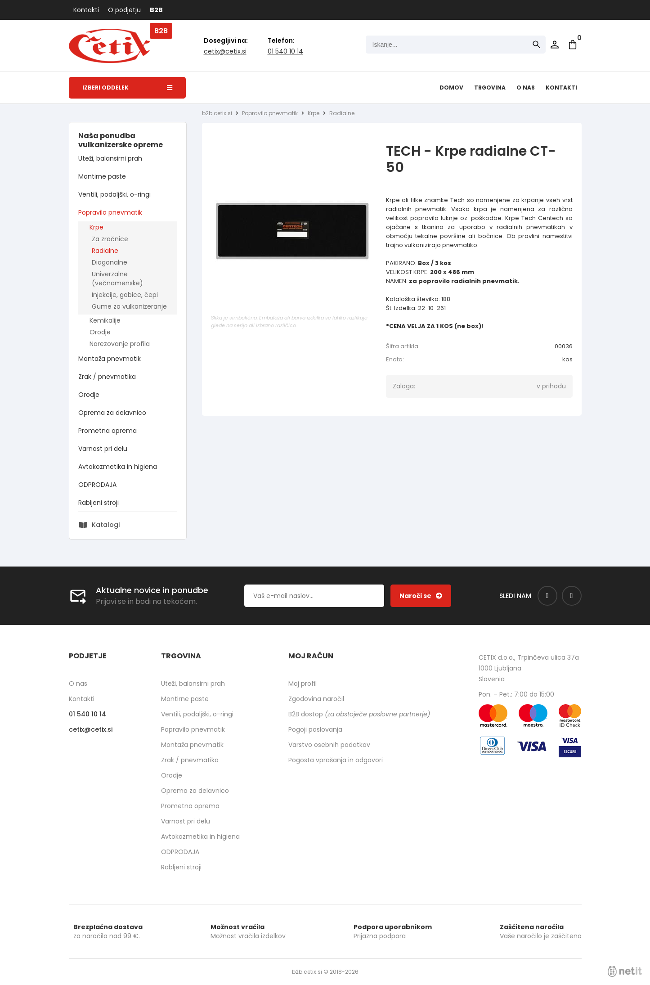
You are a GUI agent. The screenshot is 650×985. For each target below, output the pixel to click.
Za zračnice (110, 238)
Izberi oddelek (127, 87)
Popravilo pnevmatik (110, 212)
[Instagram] (572, 596)
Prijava (555, 45)
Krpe (96, 227)
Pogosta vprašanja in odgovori (335, 760)
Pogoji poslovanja (315, 729)
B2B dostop (359, 714)
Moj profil (302, 683)
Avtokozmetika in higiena (117, 466)
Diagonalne (109, 262)
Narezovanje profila (120, 343)
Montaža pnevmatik (109, 358)
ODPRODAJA (97, 484)
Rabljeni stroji (98, 502)
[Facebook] (547, 596)
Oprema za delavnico (112, 412)
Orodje (100, 332)
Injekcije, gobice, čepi (125, 294)
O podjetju (124, 9)
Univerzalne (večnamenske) (117, 279)
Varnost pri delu (102, 448)
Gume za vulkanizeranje (129, 306)
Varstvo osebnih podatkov (329, 744)
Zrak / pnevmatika (107, 376)
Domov (451, 87)
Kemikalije (105, 320)
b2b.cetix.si (217, 113)
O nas (525, 87)
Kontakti (86, 9)
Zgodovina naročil (316, 698)
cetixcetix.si (225, 51)
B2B (156, 9)
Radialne (105, 250)
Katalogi (106, 524)
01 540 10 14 (285, 51)
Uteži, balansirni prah (110, 158)
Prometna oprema (107, 430)
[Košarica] (573, 45)
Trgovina (490, 87)
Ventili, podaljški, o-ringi (114, 194)
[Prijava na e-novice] (420, 596)
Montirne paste (102, 176)
